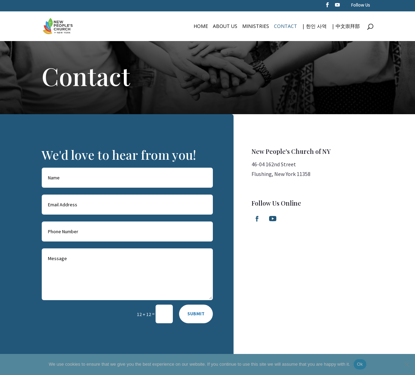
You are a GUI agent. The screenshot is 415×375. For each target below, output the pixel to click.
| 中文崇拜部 (346, 26)
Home (201, 26)
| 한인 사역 (314, 26)
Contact (285, 26)
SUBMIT (196, 313)
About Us (225, 26)
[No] (406, 364)
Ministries (255, 26)
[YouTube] (337, 6)
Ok (360, 364)
